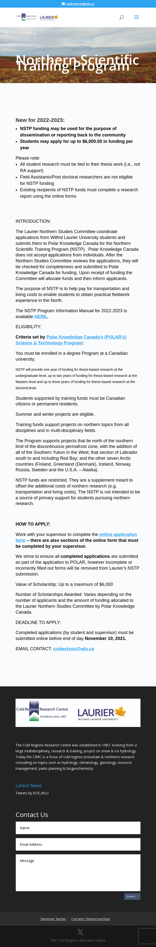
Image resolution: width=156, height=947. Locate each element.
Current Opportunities (90, 919)
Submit (130, 896)
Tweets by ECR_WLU (32, 793)
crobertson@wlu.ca (73, 648)
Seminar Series (53, 919)
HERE (40, 316)
